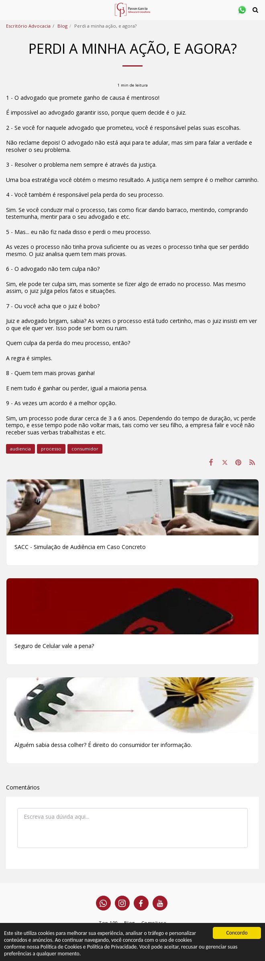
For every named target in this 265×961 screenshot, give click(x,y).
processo (51, 449)
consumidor (84, 449)
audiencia (20, 449)
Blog (62, 26)
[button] (9, 9)
